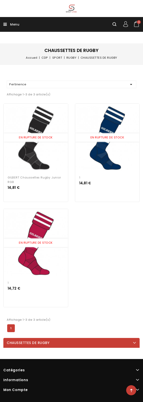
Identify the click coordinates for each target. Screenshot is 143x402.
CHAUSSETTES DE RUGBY (28, 342)
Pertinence (71, 84)
